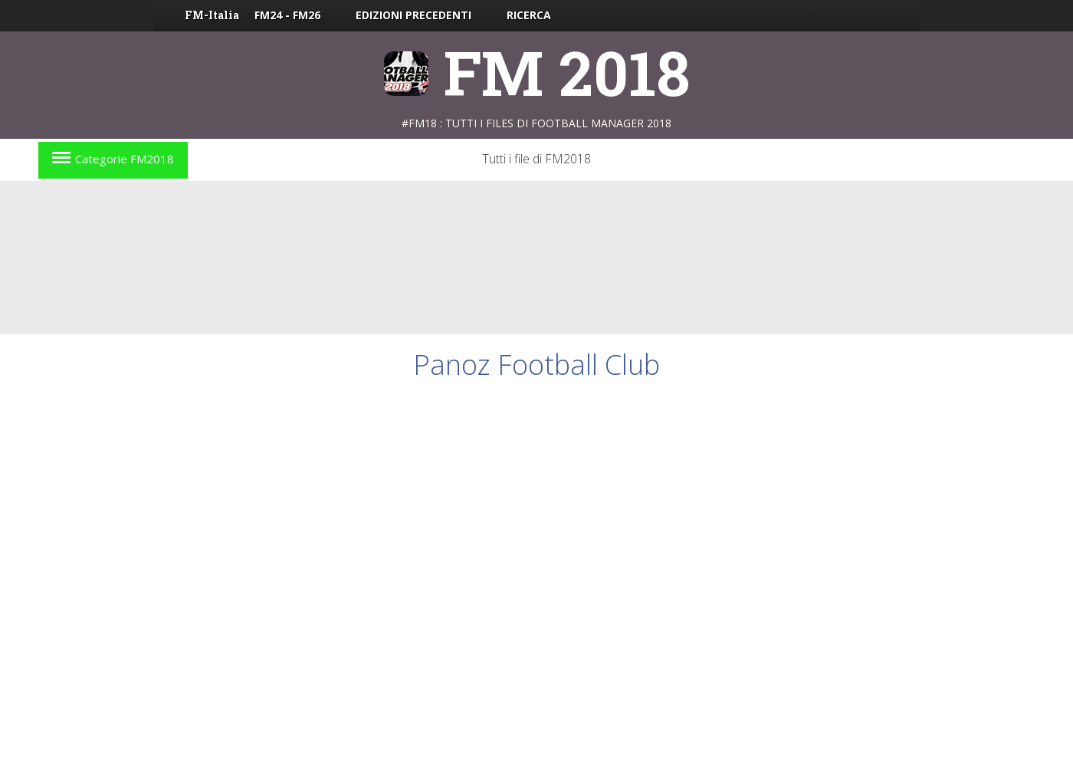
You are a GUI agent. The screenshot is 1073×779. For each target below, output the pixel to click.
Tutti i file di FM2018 (536, 158)
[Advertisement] (536, 257)
